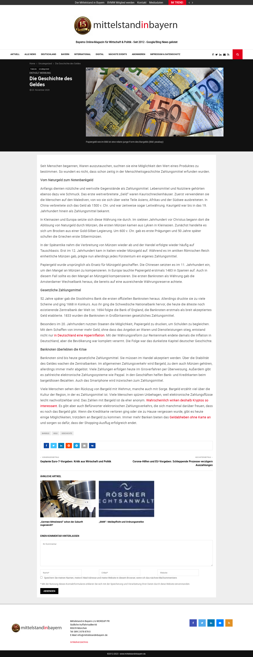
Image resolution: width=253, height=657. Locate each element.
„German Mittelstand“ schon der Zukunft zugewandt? (61, 523)
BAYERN (65, 54)
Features (33, 69)
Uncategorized (44, 69)
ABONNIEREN (138, 54)
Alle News (30, 54)
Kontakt (141, 2)
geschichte (67, 433)
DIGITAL (100, 54)
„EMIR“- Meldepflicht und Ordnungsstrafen (121, 521)
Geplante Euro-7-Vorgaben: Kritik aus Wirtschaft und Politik (75, 461)
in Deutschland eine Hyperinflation (79, 335)
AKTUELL (15, 54)
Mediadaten (156, 2)
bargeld (45, 433)
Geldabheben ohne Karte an (190, 417)
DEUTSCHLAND (48, 54)
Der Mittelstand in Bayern (89, 2)
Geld (55, 433)
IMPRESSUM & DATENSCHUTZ (165, 54)
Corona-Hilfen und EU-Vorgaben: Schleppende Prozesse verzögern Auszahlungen (173, 463)
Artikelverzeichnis (79, 642)
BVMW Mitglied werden (120, 2)
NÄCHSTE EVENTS (118, 54)
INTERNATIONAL (82, 54)
